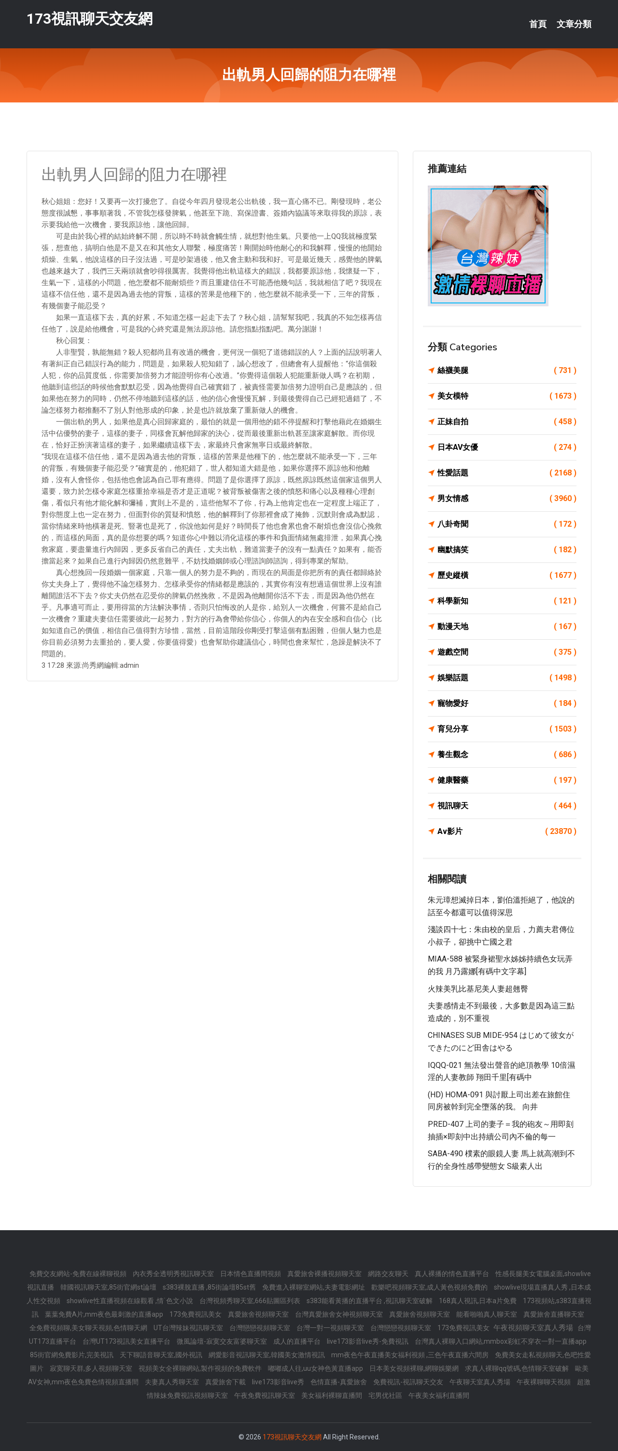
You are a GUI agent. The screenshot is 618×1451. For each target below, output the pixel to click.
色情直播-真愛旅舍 (339, 1382)
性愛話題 (506, 473)
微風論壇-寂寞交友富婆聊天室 (222, 1341)
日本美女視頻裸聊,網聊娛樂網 (414, 1368)
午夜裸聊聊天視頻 (544, 1382)
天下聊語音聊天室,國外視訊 (162, 1355)
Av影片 (506, 831)
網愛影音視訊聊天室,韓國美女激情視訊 (267, 1355)
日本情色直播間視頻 (251, 1274)
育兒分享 (506, 729)
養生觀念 (506, 754)
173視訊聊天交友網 (90, 18)
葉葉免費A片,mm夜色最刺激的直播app (105, 1314)
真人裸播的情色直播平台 (453, 1274)
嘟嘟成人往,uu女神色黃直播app (316, 1368)
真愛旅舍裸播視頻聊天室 (325, 1274)
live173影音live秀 (279, 1382)
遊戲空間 (506, 652)
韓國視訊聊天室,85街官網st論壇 (109, 1287)
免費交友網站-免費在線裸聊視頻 (78, 1274)
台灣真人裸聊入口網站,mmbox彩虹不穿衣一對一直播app (501, 1341)
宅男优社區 (386, 1395)
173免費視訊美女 (196, 1314)
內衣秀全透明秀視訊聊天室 (174, 1274)
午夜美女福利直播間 (438, 1395)
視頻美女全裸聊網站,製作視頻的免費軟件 (201, 1368)
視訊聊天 (506, 806)
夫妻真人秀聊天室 (172, 1382)
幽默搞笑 (506, 550)
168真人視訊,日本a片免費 (478, 1301)
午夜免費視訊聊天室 (265, 1395)
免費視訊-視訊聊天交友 (409, 1382)
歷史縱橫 (506, 575)
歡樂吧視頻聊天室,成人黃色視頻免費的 (430, 1287)
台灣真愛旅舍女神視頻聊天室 (339, 1314)
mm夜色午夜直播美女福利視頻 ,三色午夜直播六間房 (410, 1355)
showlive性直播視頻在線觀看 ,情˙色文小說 (131, 1301)
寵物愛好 (506, 703)
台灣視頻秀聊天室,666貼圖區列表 (250, 1301)
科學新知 (506, 601)
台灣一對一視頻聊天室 (330, 1328)
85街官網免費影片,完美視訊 (72, 1355)
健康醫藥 (506, 780)
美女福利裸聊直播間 (332, 1395)
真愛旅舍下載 (226, 1382)
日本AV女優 (506, 447)
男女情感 (506, 498)
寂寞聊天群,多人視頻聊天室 (92, 1368)
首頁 (538, 24)
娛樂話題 (506, 678)
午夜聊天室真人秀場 (480, 1382)
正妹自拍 (506, 422)
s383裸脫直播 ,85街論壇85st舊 (210, 1287)
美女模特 (506, 396)
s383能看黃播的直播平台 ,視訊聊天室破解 (370, 1301)
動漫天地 (506, 626)
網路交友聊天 (389, 1274)
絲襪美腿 (506, 370)
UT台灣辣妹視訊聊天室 (189, 1328)
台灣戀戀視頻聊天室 (260, 1328)
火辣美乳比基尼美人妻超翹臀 (478, 988)
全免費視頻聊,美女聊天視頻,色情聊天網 (89, 1328)
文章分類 (574, 24)
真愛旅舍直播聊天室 (553, 1314)
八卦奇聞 (506, 524)
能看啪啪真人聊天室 (487, 1314)
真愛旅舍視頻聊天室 (259, 1314)
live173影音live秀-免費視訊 (368, 1341)
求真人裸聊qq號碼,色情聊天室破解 (517, 1368)
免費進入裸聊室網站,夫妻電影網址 (314, 1287)
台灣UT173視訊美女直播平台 (127, 1341)
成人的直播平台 (297, 1341)
